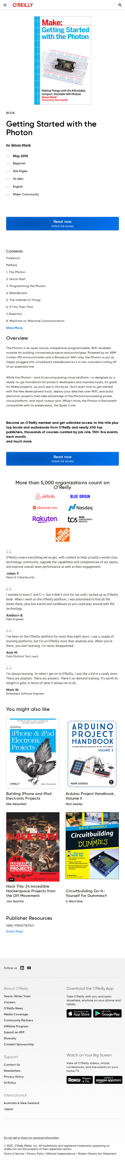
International (15, 1095)
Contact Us (12, 1065)
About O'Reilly (16, 988)
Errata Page (14, 931)
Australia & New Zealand (21, 1103)
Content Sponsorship (19, 1044)
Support (11, 1056)
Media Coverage (16, 1014)
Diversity (10, 1038)
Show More (14, 327)
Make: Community (26, 194)
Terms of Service (14, 1153)
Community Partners (18, 1020)
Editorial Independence (60, 1153)
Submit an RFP (14, 1032)
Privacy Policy (14, 1077)
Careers (9, 1002)
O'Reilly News (13, 1008)
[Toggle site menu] (5, 5)
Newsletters (12, 1071)
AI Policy (10, 1083)
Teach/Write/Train (17, 996)
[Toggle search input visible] (120, 5)
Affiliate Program (16, 1026)
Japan (8, 1109)
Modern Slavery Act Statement (97, 1153)
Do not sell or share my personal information (31, 1138)
